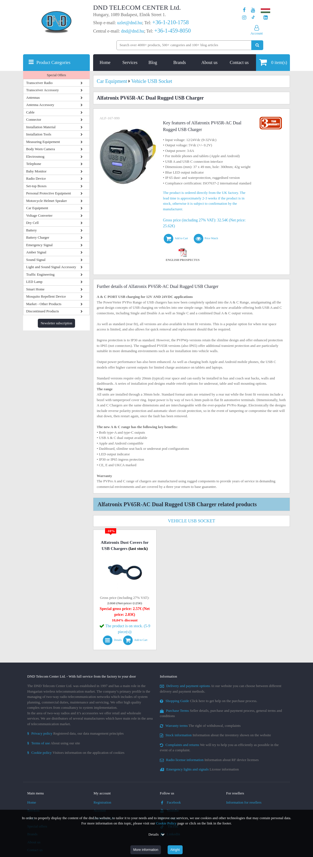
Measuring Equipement (43, 142)
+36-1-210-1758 (170, 22)
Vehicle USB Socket (191, 520)
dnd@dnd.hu (132, 31)
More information (145, 850)
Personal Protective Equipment (48, 193)
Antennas (33, 97)
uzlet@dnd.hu (129, 22)
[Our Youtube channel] (253, 10)
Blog (152, 62)
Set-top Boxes (36, 186)
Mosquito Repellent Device (46, 296)
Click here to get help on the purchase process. (208, 701)
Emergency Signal (39, 245)
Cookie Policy (166, 823)
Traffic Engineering (40, 274)
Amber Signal (36, 252)
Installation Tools (38, 134)
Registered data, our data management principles (75, 733)
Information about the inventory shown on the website (215, 735)
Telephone (33, 164)
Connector (33, 119)
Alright (175, 850)
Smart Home (35, 289)
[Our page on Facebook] (244, 10)
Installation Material (41, 127)
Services (129, 62)
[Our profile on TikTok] (253, 18)
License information (199, 769)
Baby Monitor (36, 171)
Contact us (239, 62)
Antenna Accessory (40, 105)
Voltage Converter (39, 215)
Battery (31, 230)
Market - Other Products (43, 304)
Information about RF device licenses (209, 760)
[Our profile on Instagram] (244, 18)
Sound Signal (36, 260)
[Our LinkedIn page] (266, 18)
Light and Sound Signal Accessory (51, 267)
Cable (30, 112)
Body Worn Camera (40, 149)
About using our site (53, 743)
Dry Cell (32, 223)
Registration (102, 802)
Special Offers (56, 75)
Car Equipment (37, 208)
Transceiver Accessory (42, 90)
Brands (179, 62)
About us (209, 62)
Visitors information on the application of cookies (76, 752)
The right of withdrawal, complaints (200, 725)
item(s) (273, 62)
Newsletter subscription (56, 323)
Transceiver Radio (39, 83)
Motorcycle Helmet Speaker (46, 201)
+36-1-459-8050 (172, 31)
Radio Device (36, 178)
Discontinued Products (42, 311)
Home (105, 62)
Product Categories (53, 62)
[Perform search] (257, 45)
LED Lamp (34, 282)
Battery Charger (37, 237)
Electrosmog (35, 156)
